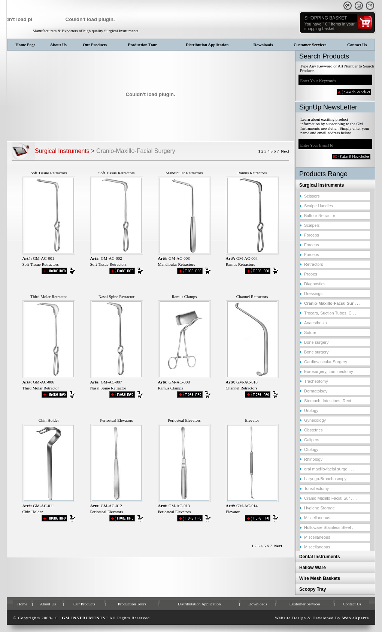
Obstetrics (313, 430)
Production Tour (142, 44)
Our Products (95, 44)
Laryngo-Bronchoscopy (325, 478)
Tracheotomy (316, 381)
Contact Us (357, 44)
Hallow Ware (312, 567)
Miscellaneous (317, 517)
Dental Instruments (319, 556)
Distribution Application (207, 44)
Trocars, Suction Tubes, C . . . (331, 313)
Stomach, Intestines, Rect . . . (331, 400)
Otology (311, 449)
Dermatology (315, 391)
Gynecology (315, 420)
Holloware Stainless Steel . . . (331, 527)
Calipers (311, 439)
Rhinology (313, 459)
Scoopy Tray (312, 589)
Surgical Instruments (321, 185)
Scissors (312, 196)
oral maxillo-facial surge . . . (329, 469)
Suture (310, 332)
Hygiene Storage (319, 508)
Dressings (313, 293)
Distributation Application (199, 604)
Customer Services (310, 44)
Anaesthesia (315, 322)
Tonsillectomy (316, 488)
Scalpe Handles (318, 206)
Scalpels (312, 225)
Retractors (313, 264)
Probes (310, 274)
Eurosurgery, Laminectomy (328, 371)
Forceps (311, 235)
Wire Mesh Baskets (319, 578)
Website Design (290, 618)
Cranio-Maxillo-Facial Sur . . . (332, 303)
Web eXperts (355, 618)
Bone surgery (316, 342)
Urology (311, 410)
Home (22, 604)
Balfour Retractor (319, 215)
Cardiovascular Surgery (325, 361)
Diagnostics (314, 284)
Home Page (25, 44)
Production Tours (132, 604)
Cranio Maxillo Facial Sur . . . (330, 498)
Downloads (263, 44)
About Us (58, 44)
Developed (323, 618)
